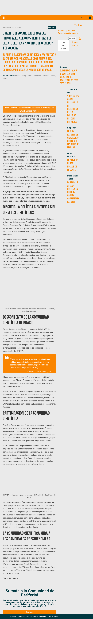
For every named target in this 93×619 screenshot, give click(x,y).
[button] (29, 612)
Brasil (17, 76)
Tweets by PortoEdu (66, 30)
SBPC (5, 79)
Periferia (51, 27)
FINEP (29, 76)
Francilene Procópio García (44, 76)
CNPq (23, 76)
